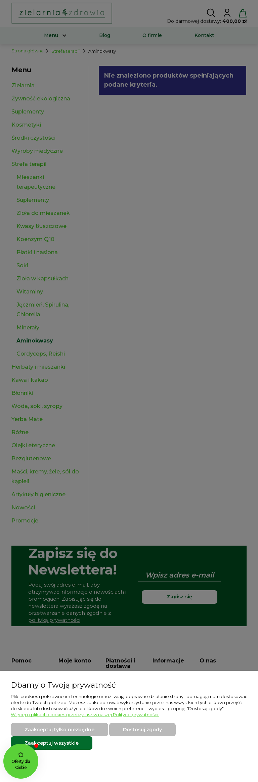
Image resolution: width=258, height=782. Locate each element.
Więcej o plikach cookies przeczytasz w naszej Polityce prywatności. (85, 714)
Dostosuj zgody (142, 730)
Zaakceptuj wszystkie (52, 743)
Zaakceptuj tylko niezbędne (59, 730)
